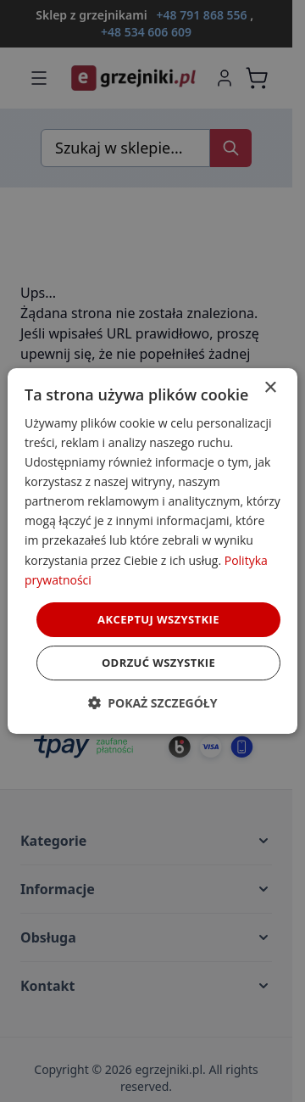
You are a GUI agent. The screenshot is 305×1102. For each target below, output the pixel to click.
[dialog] (152, 551)
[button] (153, 703)
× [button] (269, 388)
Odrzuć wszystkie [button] (158, 662)
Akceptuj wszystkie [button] (158, 619)
